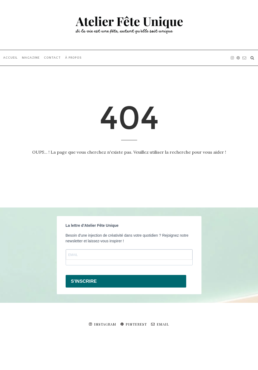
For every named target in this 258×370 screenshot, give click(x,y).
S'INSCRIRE (84, 281)
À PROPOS (73, 57)
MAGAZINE (31, 57)
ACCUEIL (10, 57)
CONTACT (52, 57)
